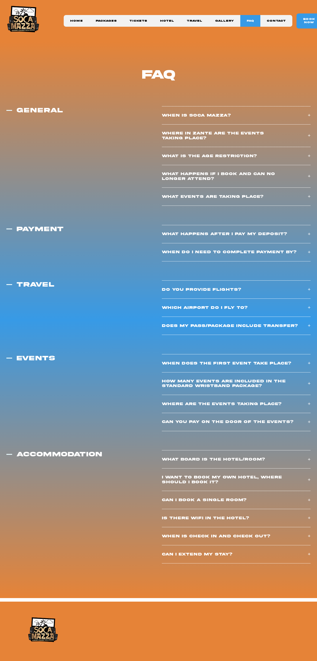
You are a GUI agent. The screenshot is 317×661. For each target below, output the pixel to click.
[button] (236, 115)
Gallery (224, 20)
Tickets (138, 20)
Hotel (167, 20)
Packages (106, 20)
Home (76, 20)
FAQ (250, 20)
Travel (194, 20)
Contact (276, 20)
